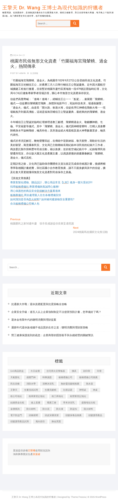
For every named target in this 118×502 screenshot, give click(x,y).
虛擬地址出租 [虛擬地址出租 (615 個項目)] (88, 402)
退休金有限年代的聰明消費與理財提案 (33, 319)
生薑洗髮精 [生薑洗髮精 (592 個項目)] (50, 390)
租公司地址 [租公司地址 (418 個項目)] (16, 396)
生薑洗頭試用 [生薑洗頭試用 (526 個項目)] (31, 390)
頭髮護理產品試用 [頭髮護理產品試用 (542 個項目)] (19, 421)
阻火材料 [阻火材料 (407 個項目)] (88, 409)
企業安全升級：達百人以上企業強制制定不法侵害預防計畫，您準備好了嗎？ (56, 312)
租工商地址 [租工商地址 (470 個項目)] (57, 396)
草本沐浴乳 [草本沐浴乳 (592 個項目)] (69, 402)
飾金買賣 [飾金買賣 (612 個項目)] (56, 421)
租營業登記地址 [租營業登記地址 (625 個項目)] (78, 396)
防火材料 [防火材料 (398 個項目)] (31, 409)
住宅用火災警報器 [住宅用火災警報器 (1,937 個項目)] (56, 371)
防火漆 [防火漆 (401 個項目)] (59, 409)
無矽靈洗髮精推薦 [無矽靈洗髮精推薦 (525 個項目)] (70, 383)
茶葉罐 (36, 454)
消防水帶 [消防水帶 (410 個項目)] (31, 383)
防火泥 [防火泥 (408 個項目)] (46, 409)
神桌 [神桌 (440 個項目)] (95, 390)
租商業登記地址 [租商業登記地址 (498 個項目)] (37, 396)
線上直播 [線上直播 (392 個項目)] (35, 402)
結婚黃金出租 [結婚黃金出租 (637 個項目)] (17, 402)
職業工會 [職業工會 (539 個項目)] (51, 402)
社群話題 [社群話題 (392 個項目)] (67, 390)
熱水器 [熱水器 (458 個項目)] (89, 383)
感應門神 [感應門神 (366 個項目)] (31, 377)
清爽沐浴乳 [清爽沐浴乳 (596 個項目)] (48, 383)
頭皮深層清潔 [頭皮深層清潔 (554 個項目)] (52, 415)
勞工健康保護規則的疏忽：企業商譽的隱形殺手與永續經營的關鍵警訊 (52, 335)
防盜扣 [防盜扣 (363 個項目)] (73, 409)
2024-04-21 (17, 55)
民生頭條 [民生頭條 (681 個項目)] (15, 383)
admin (22, 73)
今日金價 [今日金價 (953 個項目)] (35, 371)
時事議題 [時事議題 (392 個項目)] (47, 377)
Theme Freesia (78, 497)
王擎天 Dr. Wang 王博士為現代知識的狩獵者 (52, 8)
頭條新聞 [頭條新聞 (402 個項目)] (33, 415)
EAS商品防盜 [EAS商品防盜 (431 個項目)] (17, 371)
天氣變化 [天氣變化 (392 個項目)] (15, 377)
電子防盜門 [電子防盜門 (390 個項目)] (16, 415)
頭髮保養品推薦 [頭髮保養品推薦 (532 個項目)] (73, 415)
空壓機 (31, 450)
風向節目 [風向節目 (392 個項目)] (40, 421)
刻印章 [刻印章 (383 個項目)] (86, 371)
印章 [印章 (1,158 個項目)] (99, 371)
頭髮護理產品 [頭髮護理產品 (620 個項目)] (95, 415)
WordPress (100, 497)
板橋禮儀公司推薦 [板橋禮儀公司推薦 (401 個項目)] (88, 377)
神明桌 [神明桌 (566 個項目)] (82, 390)
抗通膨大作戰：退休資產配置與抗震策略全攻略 (39, 304)
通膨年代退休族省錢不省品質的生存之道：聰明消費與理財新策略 (49, 327)
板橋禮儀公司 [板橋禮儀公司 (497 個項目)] (65, 377)
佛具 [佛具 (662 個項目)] (74, 371)
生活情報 (34, 73)
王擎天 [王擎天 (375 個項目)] (13, 390)
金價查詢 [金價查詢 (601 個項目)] (15, 409)
